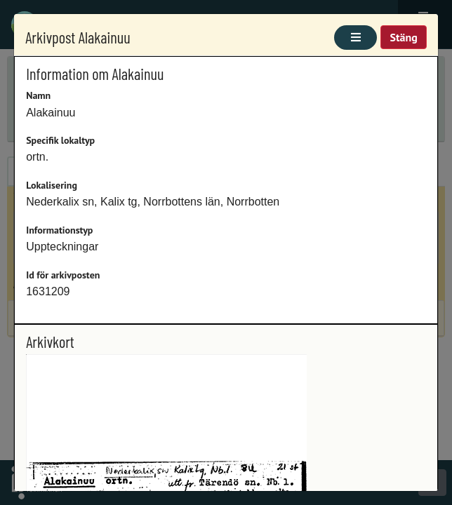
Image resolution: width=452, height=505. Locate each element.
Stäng (403, 37)
